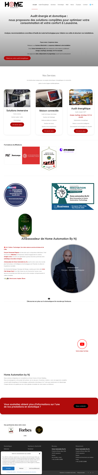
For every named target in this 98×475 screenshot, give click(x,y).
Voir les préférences (34, 468)
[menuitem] (35, 4)
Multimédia (6, 449)
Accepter (8, 468)
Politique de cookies (11, 472)
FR (92, 4)
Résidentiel (30, 449)
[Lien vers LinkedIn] (90, 472)
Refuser (21, 468)
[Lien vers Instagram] (93, 472)
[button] (39, 453)
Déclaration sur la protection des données (26, 472)
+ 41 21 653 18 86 (57, 459)
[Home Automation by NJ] (14, 4)
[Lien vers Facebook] (88, 472)
